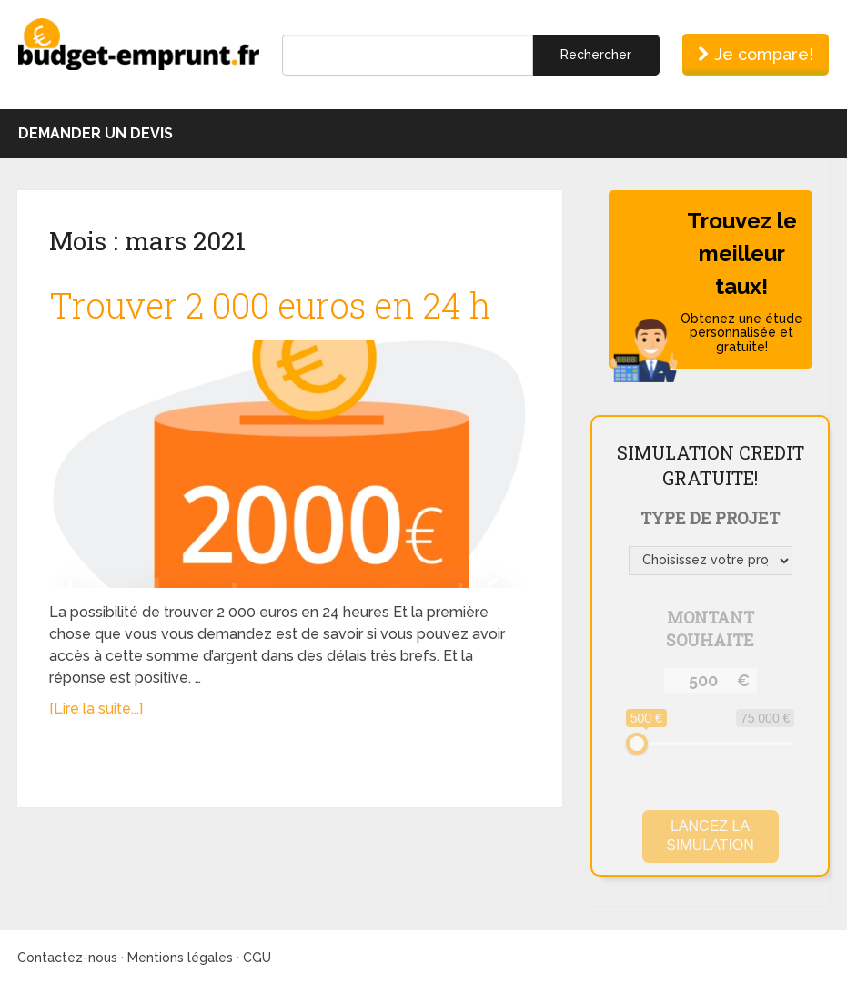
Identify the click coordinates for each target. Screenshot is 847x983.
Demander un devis (95, 133)
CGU (257, 957)
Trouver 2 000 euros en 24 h (270, 305)
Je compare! (755, 54)
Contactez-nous (67, 957)
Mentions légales (180, 957)
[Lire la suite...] (96, 708)
